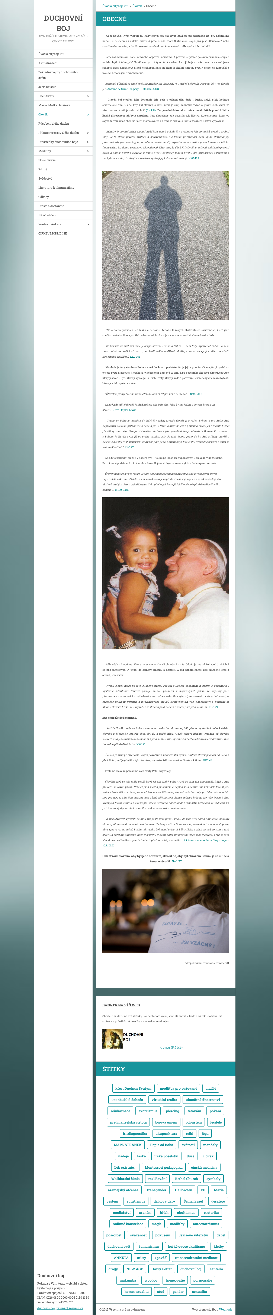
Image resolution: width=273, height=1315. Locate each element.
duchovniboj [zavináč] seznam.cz (60, 1308)
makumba (128, 1280)
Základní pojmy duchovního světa (58, 75)
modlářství (122, 1212)
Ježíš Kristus (47, 87)
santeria (216, 1269)
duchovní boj (190, 1269)
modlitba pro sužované (178, 1088)
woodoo (151, 1280)
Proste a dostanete (51, 206)
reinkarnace (120, 1111)
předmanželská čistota (128, 1122)
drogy (113, 1269)
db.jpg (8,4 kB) (171, 1047)
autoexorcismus (206, 1223)
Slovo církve (46, 160)
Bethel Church (186, 1178)
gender (178, 1291)
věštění (112, 1201)
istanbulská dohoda (127, 1099)
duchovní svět (118, 1246)
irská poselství (166, 1156)
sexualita (199, 1291)
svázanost (138, 1235)
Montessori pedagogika (164, 1167)
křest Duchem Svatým (133, 1088)
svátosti (188, 1144)
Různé (42, 169)
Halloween (183, 1190)
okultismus (186, 1212)
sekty (141, 1257)
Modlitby (44, 151)
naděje (123, 1156)
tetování (194, 1111)
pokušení (162, 1235)
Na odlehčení (47, 215)
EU (203, 1190)
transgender (156, 1190)
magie (156, 1223)
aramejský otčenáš (123, 1190)
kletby (219, 1246)
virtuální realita (164, 1099)
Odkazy (43, 197)
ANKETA (121, 1257)
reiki (189, 1133)
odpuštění (194, 1122)
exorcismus (148, 1111)
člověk (208, 1156)
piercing (172, 1111)
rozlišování (157, 1178)
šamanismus (149, 1246)
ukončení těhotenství (203, 1099)
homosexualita (137, 1291)
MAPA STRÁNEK (128, 1144)
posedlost (114, 1235)
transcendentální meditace (196, 1257)
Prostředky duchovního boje (58, 142)
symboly (213, 1178)
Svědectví (45, 178)
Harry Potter (161, 1269)
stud (160, 1291)
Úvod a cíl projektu (51, 54)
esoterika (211, 1212)
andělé (211, 1088)
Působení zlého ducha (53, 123)
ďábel (221, 1235)
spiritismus (136, 1201)
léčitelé (216, 1122)
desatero (218, 1201)
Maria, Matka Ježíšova (54, 105)
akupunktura (166, 1133)
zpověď (160, 1257)
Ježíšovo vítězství (193, 1235)
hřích (164, 1212)
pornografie (202, 1280)
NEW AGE (134, 1269)
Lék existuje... (125, 1167)
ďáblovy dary (164, 1201)
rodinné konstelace (128, 1223)
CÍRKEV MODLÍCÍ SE (52, 233)
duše (190, 1156)
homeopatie (175, 1280)
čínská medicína (204, 1167)
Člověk (43, 114)
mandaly (210, 1144)
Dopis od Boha (161, 1144)
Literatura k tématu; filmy (56, 188)
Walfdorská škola (125, 1178)
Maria (219, 1190)
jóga (205, 1133)
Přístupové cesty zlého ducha (58, 133)
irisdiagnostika (135, 1133)
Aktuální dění (47, 63)
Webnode (225, 1309)
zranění (145, 1212)
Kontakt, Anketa (49, 224)
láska (141, 1156)
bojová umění (166, 1122)
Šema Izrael (193, 1201)
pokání (215, 1111)
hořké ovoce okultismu (186, 1246)
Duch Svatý (46, 96)
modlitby (177, 1223)
